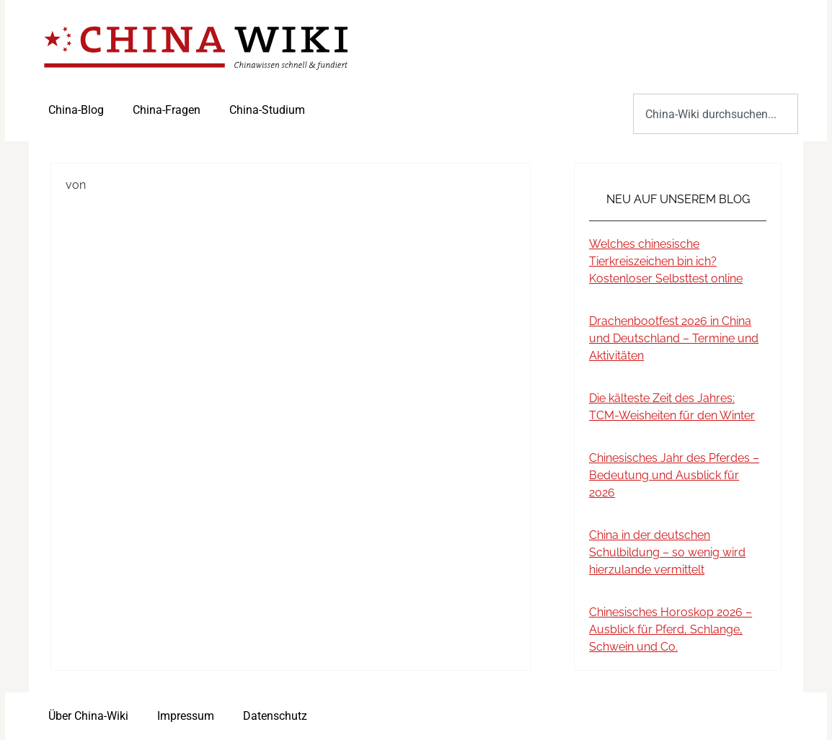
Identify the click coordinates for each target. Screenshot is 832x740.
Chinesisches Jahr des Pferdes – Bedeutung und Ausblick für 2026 (674, 475)
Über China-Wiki (88, 716)
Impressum (185, 716)
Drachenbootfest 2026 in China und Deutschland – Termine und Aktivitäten (673, 338)
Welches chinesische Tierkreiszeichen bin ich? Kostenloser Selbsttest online (666, 261)
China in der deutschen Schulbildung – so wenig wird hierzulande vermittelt (667, 552)
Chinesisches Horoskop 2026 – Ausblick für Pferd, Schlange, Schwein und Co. (670, 629)
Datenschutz (275, 716)
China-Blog (76, 110)
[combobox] (715, 114)
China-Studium (267, 110)
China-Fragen (166, 110)
